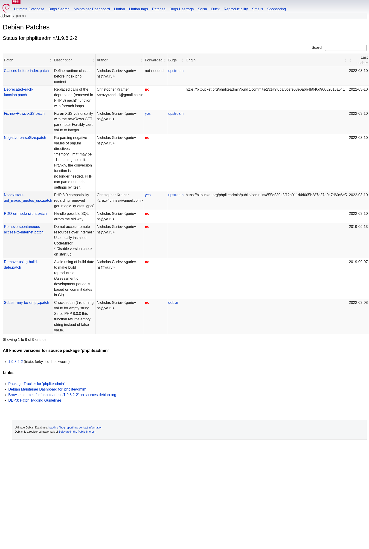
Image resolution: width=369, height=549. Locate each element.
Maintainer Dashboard (92, 9)
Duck (215, 9)
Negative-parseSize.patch (25, 138)
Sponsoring (276, 9)
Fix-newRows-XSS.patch (24, 113)
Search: (318, 47)
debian (173, 303)
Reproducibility (236, 9)
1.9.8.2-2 (15, 362)
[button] (50, 60)
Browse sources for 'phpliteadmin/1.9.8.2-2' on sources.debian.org (62, 395)
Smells (257, 9)
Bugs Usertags (181, 9)
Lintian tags (138, 9)
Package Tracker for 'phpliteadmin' (36, 384)
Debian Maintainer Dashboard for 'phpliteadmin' (47, 389)
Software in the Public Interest (77, 431)
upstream (176, 71)
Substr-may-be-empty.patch (26, 303)
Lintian (119, 9)
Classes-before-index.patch (26, 71)
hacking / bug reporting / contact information (75, 427)
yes (148, 113)
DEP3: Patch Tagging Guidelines (35, 400)
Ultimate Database (29, 9)
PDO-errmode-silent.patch (25, 214)
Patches (159, 9)
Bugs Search (59, 9)
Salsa (202, 9)
